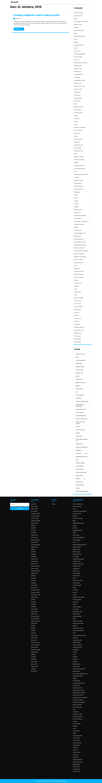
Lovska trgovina (78, 139)
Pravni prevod (77, 218)
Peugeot (76, 204)
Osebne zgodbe (78, 186)
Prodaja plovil (77, 230)
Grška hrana (77, 92)
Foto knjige (77, 77)
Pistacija (76, 206)
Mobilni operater (78, 151)
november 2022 (39, 622)
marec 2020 (39, 644)
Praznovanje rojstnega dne (81, 221)
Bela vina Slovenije (79, 30)
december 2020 (39, 638)
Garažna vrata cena (79, 86)
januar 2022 (38, 629)
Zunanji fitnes (77, 342)
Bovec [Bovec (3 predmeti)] (77, 357)
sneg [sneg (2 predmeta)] (77, 459)
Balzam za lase (78, 24)
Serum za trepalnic (79, 253)
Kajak (75, 104)
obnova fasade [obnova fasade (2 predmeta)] (80, 412)
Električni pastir (78, 65)
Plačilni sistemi (78, 209)
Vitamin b (76, 312)
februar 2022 (39, 628)
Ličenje (76, 136)
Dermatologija (78, 57)
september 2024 (39, 607)
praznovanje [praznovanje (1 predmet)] (79, 436)
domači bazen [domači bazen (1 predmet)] (79, 370)
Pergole (76, 201)
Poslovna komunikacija (80, 215)
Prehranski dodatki (79, 224)
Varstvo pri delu (78, 306)
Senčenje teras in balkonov (81, 251)
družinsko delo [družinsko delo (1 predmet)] (79, 373)
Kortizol (76, 121)
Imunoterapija (78, 98)
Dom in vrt (77, 60)
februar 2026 (39, 596)
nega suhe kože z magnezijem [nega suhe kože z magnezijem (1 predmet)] (80, 405)
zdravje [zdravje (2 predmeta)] (77, 488)
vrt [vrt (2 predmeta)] (84, 478)
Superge (76, 286)
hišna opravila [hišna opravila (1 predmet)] (79, 389)
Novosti (14, 2)
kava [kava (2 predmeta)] (77, 392)
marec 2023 (39, 620)
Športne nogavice (79, 277)
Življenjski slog (77, 333)
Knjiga (75, 115)
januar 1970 (38, 647)
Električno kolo (78, 68)
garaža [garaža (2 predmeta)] (77, 376)
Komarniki (76, 118)
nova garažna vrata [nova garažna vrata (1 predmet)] (81, 409)
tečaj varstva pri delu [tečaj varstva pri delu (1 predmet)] (81, 472)
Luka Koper (77, 142)
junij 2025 (38, 602)
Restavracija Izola (79, 239)
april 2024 (38, 611)
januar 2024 (39, 613)
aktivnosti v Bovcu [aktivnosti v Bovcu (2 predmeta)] (80, 354)
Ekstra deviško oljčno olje (80, 62)
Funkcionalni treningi (79, 80)
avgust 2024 (39, 608)
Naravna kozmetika (79, 159)
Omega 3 (76, 177)
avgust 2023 (39, 616)
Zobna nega (77, 336)
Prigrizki (76, 227)
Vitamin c (76, 315)
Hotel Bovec (77, 95)
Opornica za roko (78, 180)
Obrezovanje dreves (79, 168)
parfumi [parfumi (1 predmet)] (78, 426)
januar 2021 (38, 637)
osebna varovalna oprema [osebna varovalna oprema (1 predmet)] (80, 422)
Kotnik (75, 124)
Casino (76, 48)
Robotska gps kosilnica (80, 245)
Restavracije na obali (79, 242)
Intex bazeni (77, 101)
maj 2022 (38, 626)
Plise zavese (77, 212)
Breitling (76, 42)
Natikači (76, 162)
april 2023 (38, 619)
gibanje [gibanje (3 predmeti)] (78, 385)
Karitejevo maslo (78, 107)
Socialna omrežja (78, 271)
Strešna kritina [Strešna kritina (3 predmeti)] (79, 469)
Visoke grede (77, 309)
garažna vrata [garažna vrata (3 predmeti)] (79, 379)
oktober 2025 (39, 599)
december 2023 (39, 614)
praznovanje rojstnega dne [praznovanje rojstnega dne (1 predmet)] (81, 440)
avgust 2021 (39, 632)
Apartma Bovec (78, 15)
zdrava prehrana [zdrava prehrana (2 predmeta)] (80, 485)
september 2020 (39, 640)
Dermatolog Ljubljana (80, 54)
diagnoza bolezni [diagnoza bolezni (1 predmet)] (80, 366)
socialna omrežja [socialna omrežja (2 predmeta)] (80, 463)
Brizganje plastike (78, 45)
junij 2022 (38, 625)
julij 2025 (38, 601)
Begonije (76, 27)
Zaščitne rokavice (79, 327)
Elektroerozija (77, 71)
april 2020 (38, 643)
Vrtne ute (76, 321)
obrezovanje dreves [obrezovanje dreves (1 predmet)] (81, 415)
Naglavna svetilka (79, 157)
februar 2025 (39, 605)
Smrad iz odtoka (78, 259)
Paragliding (77, 192)
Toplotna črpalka (78, 298)
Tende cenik (77, 292)
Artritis (76, 18)
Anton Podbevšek (79, 13)
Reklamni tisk (77, 236)
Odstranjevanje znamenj (80, 174)
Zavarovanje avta (79, 330)
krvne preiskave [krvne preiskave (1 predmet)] (80, 395)
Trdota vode (77, 301)
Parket (76, 198)
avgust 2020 (39, 641)
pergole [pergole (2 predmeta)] (78, 433)
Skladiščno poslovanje (80, 256)
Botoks (76, 39)
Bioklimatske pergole (79, 36)
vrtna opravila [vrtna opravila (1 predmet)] (79, 482)
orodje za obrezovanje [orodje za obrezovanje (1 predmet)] (81, 418)
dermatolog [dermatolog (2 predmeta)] (79, 363)
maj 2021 (38, 634)
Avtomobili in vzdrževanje (81, 21)
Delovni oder (77, 51)
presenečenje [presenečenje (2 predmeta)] (79, 444)
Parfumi (76, 195)
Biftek (75, 33)
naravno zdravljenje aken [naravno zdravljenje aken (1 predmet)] (82, 401)
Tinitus (76, 295)
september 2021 (39, 631)
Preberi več (19, 29)
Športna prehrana (79, 274)
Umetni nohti (77, 303)
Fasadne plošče (78, 74)
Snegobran (77, 268)
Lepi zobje (76, 133)
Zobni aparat (77, 339)
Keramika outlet (78, 112)
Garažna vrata (78, 83)
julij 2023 (38, 617)
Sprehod (76, 280)
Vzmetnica (77, 324)
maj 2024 (38, 610)
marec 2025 (39, 604)
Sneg (75, 265)
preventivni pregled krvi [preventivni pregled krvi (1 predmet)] (82, 447)
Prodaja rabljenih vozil (80, 233)
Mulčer (76, 154)
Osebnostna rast (78, 189)
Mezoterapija (77, 148)
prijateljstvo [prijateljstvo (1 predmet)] (79, 450)
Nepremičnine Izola (79, 165)
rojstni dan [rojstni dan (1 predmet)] (78, 453)
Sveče (75, 289)
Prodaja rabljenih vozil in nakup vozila (36, 15)
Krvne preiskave (78, 130)
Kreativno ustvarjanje (80, 127)
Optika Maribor (78, 183)
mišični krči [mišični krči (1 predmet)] (78, 398)
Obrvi (75, 171)
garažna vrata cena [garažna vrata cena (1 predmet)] (81, 382)
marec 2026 (39, 595)
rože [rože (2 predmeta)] (86, 453)
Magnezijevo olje (78, 145)
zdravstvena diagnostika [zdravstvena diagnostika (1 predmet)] (82, 491)
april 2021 (38, 635)
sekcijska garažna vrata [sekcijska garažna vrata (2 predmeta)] (82, 456)
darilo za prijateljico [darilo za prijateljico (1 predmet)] (81, 360)
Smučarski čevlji (78, 262)
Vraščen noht (77, 318)
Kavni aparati (77, 109)
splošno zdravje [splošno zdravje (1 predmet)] (80, 466)
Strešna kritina (78, 283)
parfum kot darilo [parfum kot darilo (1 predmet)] (80, 430)
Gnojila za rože (78, 89)
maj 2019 (38, 646)
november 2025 (39, 598)
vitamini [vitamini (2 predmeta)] (78, 478)
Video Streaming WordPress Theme (45, 781)
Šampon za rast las (79, 248)
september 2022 (39, 623)
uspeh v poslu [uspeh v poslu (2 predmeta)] (79, 475)
